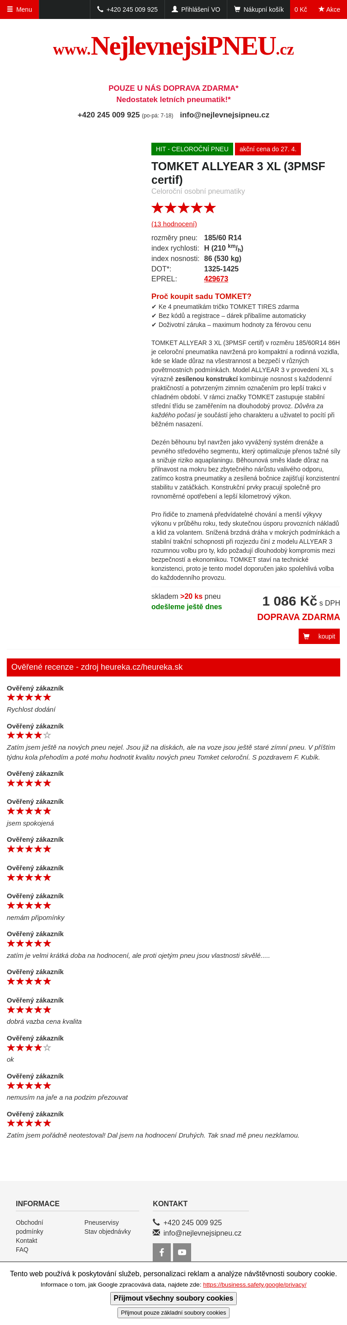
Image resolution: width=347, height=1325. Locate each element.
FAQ (22, 1249)
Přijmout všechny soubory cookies (174, 1298)
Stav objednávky (107, 1231)
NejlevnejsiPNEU (173, 46)
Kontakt (26, 1240)
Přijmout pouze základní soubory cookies (173, 1312)
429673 (216, 279)
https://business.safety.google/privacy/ (254, 1284)
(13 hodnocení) (174, 224)
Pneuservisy (101, 1222)
